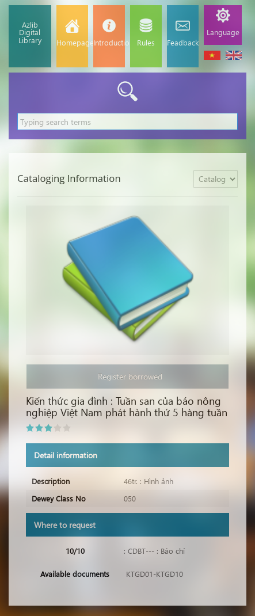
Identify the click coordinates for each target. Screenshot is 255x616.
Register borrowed (127, 376)
